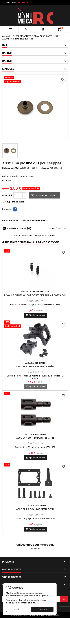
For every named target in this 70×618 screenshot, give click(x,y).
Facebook (35, 548)
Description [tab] (10, 220)
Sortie (17, 609)
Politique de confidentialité (20, 602)
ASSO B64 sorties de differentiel (35, 437)
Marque (45, 168)
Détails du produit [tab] (34, 220)
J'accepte (42, 609)
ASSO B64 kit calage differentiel (35, 509)
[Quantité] (18, 195)
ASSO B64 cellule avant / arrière (35, 366)
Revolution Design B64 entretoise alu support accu (35, 295)
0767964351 (23, 2)
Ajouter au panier (44, 195)
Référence (7, 168)
